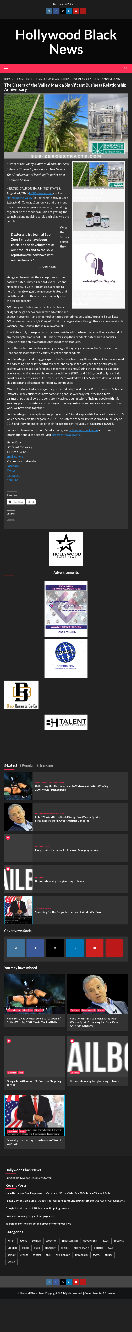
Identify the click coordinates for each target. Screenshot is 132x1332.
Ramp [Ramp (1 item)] (111, 1248)
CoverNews (91, 1293)
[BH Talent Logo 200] (66, 722)
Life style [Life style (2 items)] (12, 1248)
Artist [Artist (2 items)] (11, 1241)
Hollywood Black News (66, 41)
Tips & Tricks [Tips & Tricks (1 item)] (81, 1255)
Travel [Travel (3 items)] (96, 1255)
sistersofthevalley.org (66, 435)
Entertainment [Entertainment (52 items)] (70, 1241)
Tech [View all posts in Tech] (46, 846)
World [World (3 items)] (11, 1262)
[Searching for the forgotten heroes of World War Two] (18, 910)
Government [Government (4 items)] (90, 1241)
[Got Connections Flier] (66, 608)
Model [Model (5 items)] (25, 1248)
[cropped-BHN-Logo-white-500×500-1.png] (66, 548)
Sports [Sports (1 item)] (24, 1255)
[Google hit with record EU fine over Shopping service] (34, 1056)
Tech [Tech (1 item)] (48, 1255)
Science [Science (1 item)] (11, 1255)
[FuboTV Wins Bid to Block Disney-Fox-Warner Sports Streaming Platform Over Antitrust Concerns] (18, 816)
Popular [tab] (27, 765)
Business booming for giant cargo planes (59, 881)
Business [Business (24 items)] (36, 1241)
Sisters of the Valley (19, 198)
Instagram (13, 475)
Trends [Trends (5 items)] (108, 1255)
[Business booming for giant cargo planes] (18, 878)
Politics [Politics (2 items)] (98, 1248)
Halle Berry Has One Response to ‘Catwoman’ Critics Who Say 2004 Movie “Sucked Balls (58, 1193)
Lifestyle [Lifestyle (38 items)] (119, 1241)
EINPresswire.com (41, 193)
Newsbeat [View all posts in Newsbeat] (53, 782)
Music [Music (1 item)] (37, 1248)
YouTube (12, 480)
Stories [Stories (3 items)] (37, 1255)
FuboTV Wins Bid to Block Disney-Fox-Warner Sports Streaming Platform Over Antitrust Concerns (94, 1022)
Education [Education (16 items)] (51, 1241)
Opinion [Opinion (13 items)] (65, 1248)
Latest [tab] (12, 765)
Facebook (13, 466)
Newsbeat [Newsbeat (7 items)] (50, 1248)
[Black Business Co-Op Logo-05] (21, 694)
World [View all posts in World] (48, 908)
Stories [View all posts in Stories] (61, 782)
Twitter (12, 470)
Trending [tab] (45, 765)
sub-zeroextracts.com (83, 430)
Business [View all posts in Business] (39, 813)
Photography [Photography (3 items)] (81, 1248)
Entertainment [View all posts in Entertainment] (41, 782)
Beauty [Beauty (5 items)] (23, 1241)
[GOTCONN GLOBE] (66, 658)
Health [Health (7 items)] (105, 1241)
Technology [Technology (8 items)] (63, 1255)
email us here (15, 456)
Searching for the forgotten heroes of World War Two (68, 912)
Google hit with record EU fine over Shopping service (67, 849)
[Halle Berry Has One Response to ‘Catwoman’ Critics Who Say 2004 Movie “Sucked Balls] (18, 785)
